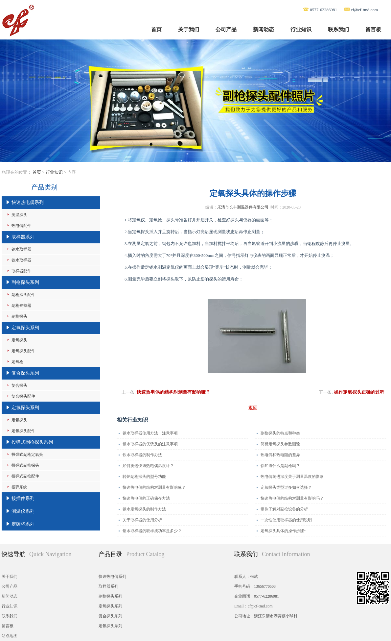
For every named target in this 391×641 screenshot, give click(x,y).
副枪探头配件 (23, 294)
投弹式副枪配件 (25, 476)
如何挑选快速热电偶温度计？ (148, 465)
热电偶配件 (21, 225)
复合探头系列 (25, 373)
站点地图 (9, 635)
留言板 (373, 29)
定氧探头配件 (23, 351)
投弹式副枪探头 (25, 465)
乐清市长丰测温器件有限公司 (242, 207)
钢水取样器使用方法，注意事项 (150, 433)
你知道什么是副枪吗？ (280, 465)
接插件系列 (23, 498)
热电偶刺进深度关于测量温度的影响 (292, 476)
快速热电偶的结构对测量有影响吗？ (292, 498)
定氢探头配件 (23, 431)
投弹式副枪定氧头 (27, 454)
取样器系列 (23, 236)
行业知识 (300, 29)
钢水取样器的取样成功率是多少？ (152, 531)
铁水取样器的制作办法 (142, 455)
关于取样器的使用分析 (142, 520)
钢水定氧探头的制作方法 (144, 509)
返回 (253, 408)
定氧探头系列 (25, 327)
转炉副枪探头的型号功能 (144, 476)
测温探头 (19, 214)
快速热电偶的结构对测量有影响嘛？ (173, 392)
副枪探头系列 (25, 282)
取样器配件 (21, 271)
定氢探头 (19, 420)
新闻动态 (263, 29)
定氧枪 (17, 361)
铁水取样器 (21, 260)
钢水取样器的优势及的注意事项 (150, 444)
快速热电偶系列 (28, 202)
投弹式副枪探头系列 (32, 442)
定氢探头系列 (25, 407)
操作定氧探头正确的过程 (359, 392)
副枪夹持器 (21, 305)
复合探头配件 (23, 396)
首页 (156, 29)
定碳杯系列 (23, 524)
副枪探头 (19, 316)
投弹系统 (19, 487)
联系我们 (338, 29)
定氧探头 (19, 340)
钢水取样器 (21, 249)
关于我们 (188, 29)
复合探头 (19, 385)
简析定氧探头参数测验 (280, 444)
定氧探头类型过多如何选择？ (286, 487)
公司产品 (226, 29)
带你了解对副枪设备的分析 (284, 509)
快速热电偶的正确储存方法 (146, 498)
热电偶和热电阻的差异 (280, 455)
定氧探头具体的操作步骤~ (283, 531)
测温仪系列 (23, 511)
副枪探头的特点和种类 (280, 433)
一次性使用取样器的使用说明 (286, 520)
